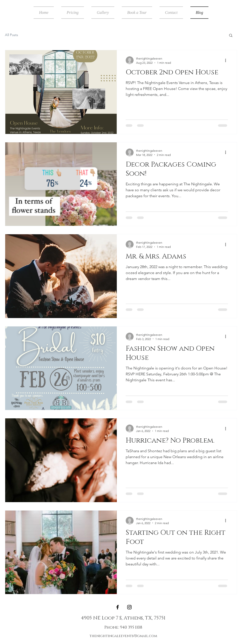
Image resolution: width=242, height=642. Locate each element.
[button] (230, 35)
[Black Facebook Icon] (118, 607)
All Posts (11, 35)
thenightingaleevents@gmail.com (123, 636)
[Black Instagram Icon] (129, 607)
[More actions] (227, 60)
